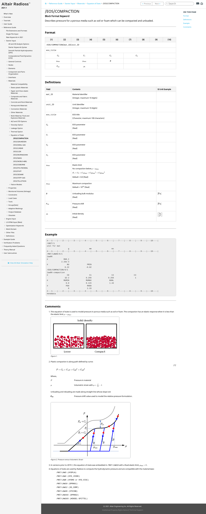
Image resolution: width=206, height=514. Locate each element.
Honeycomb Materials (19, 105)
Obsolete (11, 215)
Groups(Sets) (13, 205)
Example (186, 23)
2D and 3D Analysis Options (18, 44)
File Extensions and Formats (16, 31)
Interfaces (12, 77)
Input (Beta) (14, 222)
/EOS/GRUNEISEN (19, 142)
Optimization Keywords (15, 226)
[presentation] (58, 61)
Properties (12, 188)
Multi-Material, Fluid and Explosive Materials (20, 117)
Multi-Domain (11, 229)
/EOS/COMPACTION (20, 138)
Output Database (14, 212)
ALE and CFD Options (19, 121)
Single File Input (12, 34)
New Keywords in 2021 (14, 37)
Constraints (12, 195)
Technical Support (136, 510)
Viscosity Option (17, 125)
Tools (10, 202)
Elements (11, 68)
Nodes (10, 65)
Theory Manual (9, 250)
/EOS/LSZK (17, 151)
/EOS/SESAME (18, 174)
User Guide (8, 24)
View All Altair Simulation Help (21, 263)
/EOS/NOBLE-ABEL (20, 161)
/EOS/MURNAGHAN (20, 155)
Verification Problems (12, 243)
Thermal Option (17, 132)
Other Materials (17, 112)
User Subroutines (10, 253)
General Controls (14, 61)
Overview (7, 17)
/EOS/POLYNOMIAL (20, 168)
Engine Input (11, 219)
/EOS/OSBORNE (19, 165)
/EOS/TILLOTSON (19, 181)
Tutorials (7, 20)
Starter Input (11, 41)
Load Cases (12, 198)
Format (186, 16)
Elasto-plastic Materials (19, 87)
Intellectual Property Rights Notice (115, 510)
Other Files (10, 232)
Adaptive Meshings (15, 208)
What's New (8, 14)
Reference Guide (10, 27)
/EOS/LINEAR (18, 148)
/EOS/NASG (17, 158)
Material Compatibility (19, 84)
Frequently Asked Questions (14, 246)
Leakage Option (17, 128)
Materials (11, 81)
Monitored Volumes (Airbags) (19, 191)
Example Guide (9, 239)
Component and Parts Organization (16, 73)
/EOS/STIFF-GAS (19, 178)
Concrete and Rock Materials (21, 102)
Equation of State (17, 135)
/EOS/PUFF (17, 171)
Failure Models (16, 184)
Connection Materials (19, 109)
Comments (187, 27)
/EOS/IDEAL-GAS (19, 145)
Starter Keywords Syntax (17, 47)
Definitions (10, 236)
